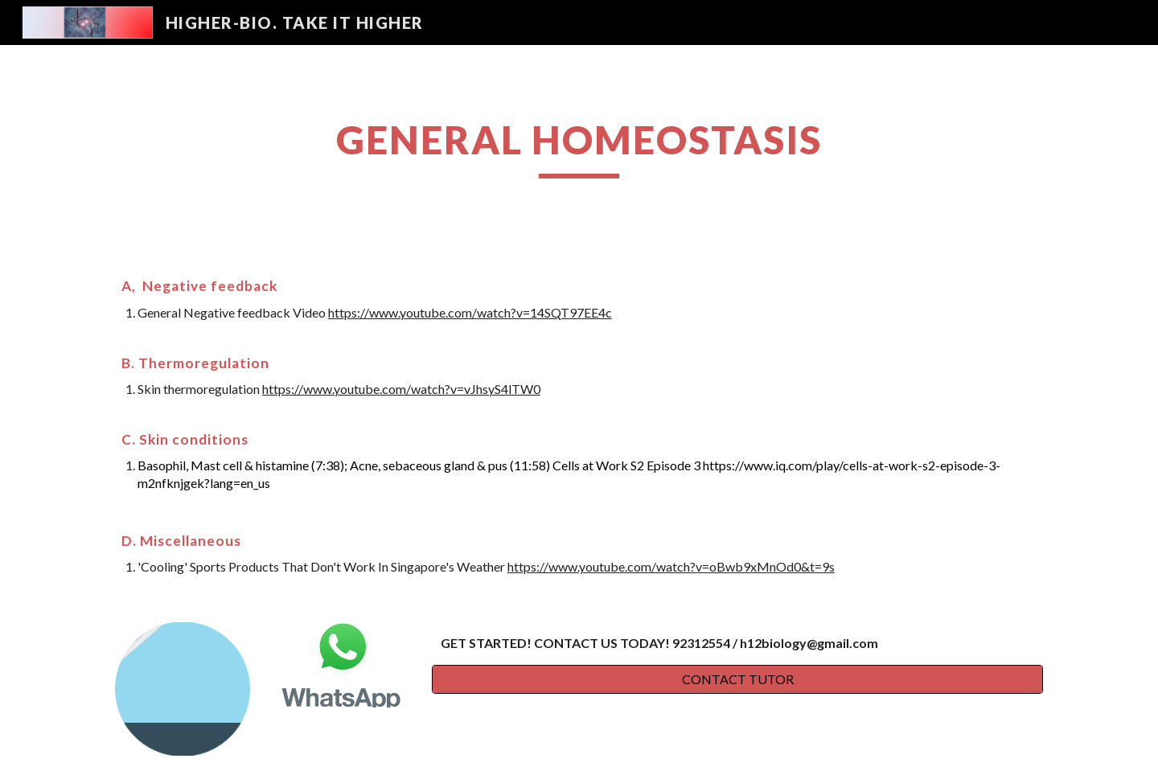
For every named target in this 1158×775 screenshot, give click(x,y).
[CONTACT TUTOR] (737, 679)
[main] (579, 147)
